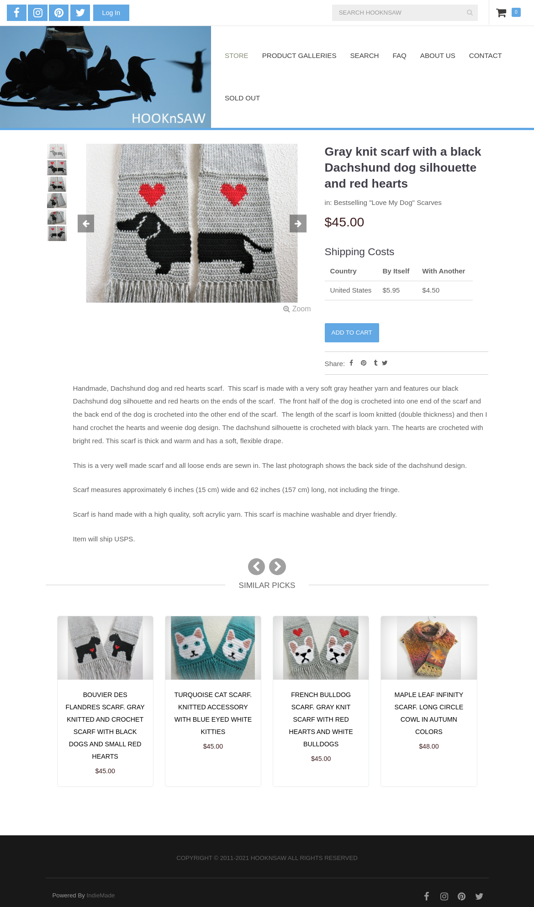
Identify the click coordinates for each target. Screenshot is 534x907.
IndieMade (101, 895)
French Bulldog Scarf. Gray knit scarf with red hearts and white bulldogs (321, 719)
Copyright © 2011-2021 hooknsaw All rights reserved (267, 858)
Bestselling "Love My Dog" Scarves (388, 202)
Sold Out (242, 98)
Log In (111, 12)
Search (364, 55)
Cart (503, 12)
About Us (437, 55)
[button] (91, 224)
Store (236, 55)
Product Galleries (299, 55)
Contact (485, 55)
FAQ (400, 55)
